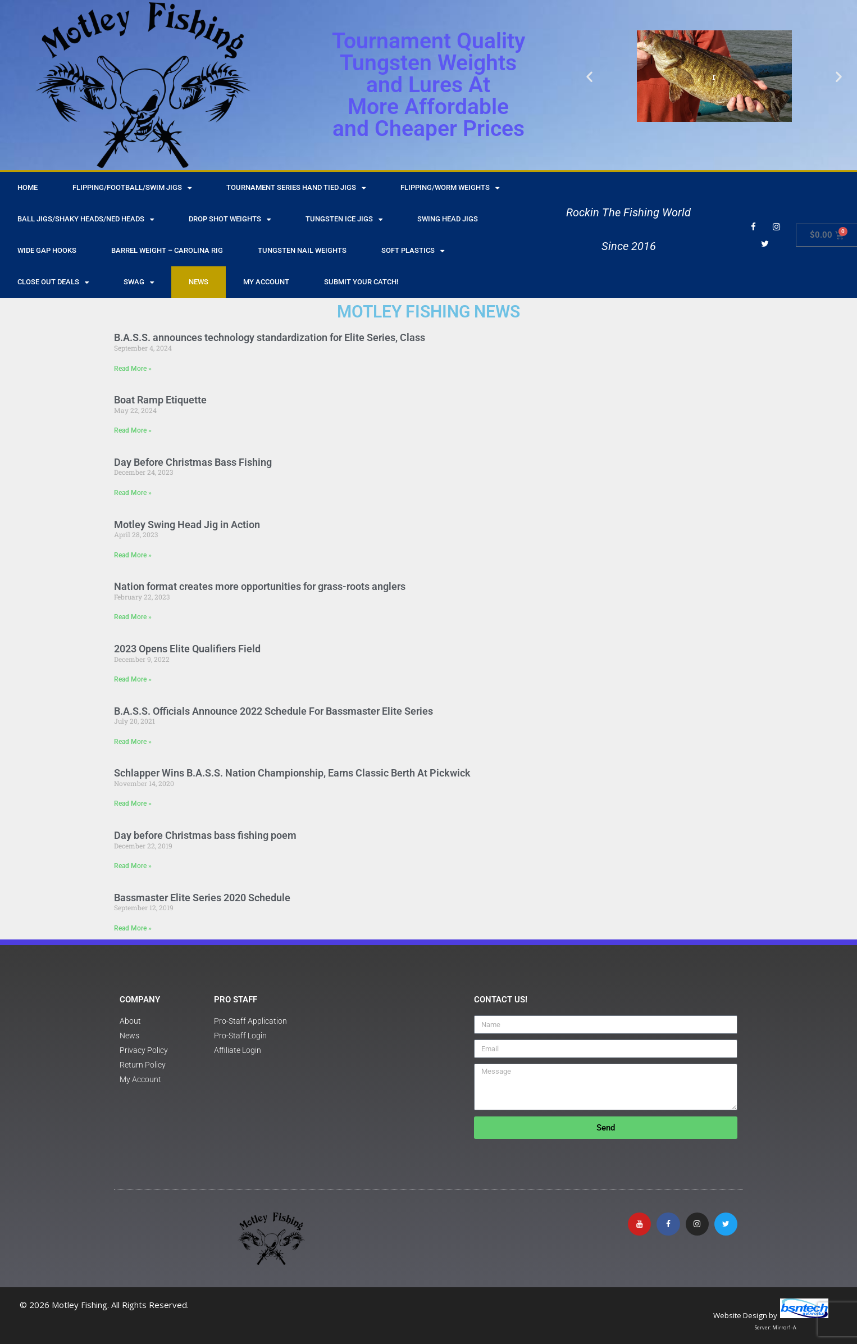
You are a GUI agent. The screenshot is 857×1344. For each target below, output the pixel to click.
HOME (27, 187)
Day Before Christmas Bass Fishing (193, 462)
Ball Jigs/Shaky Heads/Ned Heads (85, 219)
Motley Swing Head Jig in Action (187, 524)
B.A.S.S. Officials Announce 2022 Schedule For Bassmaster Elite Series (273, 711)
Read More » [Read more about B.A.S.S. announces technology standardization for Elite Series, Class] (133, 369)
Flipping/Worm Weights (449, 188)
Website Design (740, 1315)
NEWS (198, 282)
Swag (139, 282)
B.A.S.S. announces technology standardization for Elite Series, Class (269, 337)
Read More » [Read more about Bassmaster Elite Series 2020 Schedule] (133, 928)
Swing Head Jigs (447, 219)
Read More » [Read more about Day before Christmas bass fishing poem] (133, 866)
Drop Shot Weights (230, 219)
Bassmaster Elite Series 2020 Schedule (202, 897)
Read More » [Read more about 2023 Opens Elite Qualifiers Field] (133, 679)
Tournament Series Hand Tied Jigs (296, 188)
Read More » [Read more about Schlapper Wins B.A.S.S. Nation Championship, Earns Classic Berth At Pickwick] (133, 803)
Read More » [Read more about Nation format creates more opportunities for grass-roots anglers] (133, 617)
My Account (266, 282)
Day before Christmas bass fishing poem (205, 835)
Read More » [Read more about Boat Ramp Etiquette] (133, 430)
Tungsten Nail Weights (302, 250)
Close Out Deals (53, 282)
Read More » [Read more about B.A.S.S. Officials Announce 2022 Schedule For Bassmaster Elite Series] (133, 742)
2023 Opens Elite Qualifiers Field (187, 649)
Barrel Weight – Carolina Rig (167, 250)
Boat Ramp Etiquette (160, 400)
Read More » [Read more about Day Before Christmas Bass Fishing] (133, 493)
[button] (589, 76)
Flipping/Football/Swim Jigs (132, 188)
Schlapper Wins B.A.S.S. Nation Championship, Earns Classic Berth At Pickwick (292, 773)
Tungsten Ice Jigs (344, 219)
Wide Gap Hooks (46, 250)
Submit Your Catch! (361, 282)
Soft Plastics (412, 251)
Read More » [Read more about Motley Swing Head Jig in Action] (133, 555)
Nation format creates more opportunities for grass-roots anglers (259, 586)
